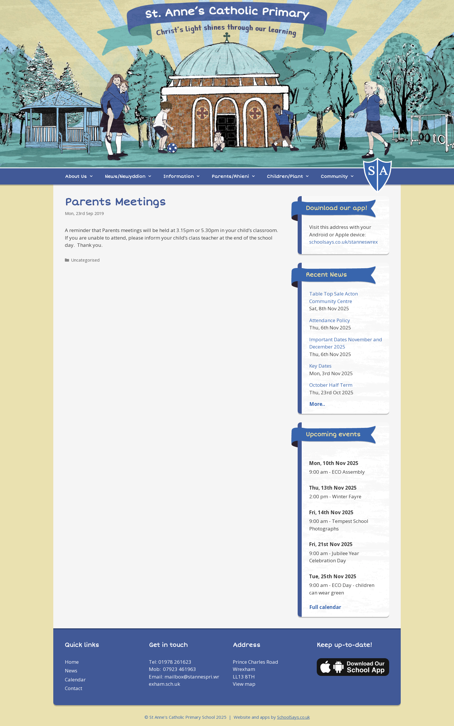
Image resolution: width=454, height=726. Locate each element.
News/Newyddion (131, 176)
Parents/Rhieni (236, 176)
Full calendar (325, 607)
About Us (82, 176)
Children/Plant (291, 176)
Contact (73, 688)
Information (184, 176)
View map (244, 684)
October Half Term (330, 385)
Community (340, 176)
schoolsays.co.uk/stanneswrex (343, 241)
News (71, 670)
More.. (317, 404)
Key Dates (320, 365)
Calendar (75, 679)
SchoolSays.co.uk (293, 717)
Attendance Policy (329, 320)
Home (72, 661)
